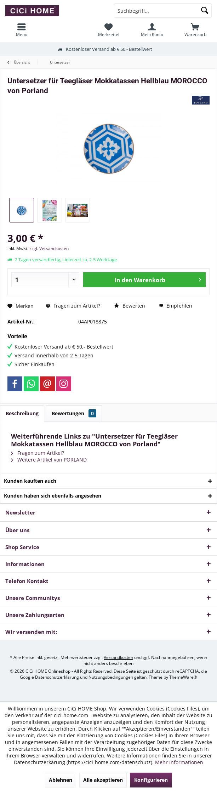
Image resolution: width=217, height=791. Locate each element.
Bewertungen (74, 413)
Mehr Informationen (179, 762)
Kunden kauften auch (30, 480)
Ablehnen (60, 780)
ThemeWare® (183, 677)
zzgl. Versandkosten (49, 248)
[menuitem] (195, 30)
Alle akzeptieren (103, 780)
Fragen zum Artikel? (73, 305)
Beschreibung (22, 413)
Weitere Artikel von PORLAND (49, 459)
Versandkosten (118, 657)
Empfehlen (175, 305)
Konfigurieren (151, 780)
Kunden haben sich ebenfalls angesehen (52, 495)
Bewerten (129, 305)
